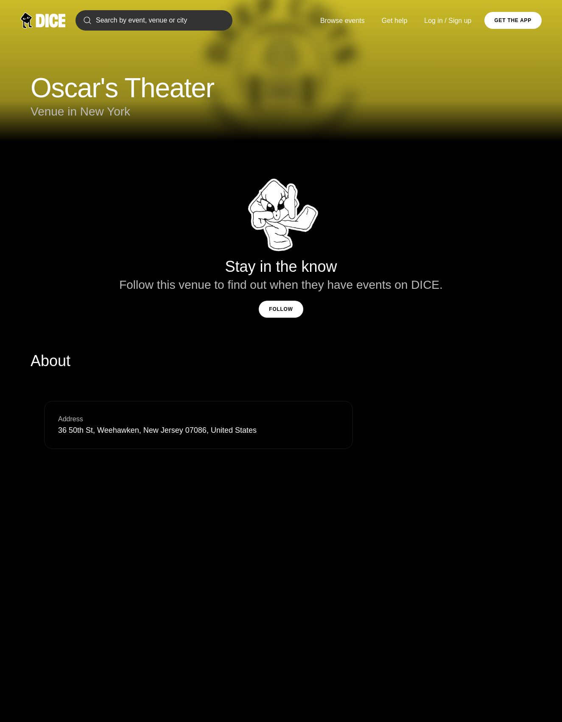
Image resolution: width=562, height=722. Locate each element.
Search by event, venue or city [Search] (134, 20)
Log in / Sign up (447, 20)
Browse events (342, 20)
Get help (394, 20)
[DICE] (42, 20)
